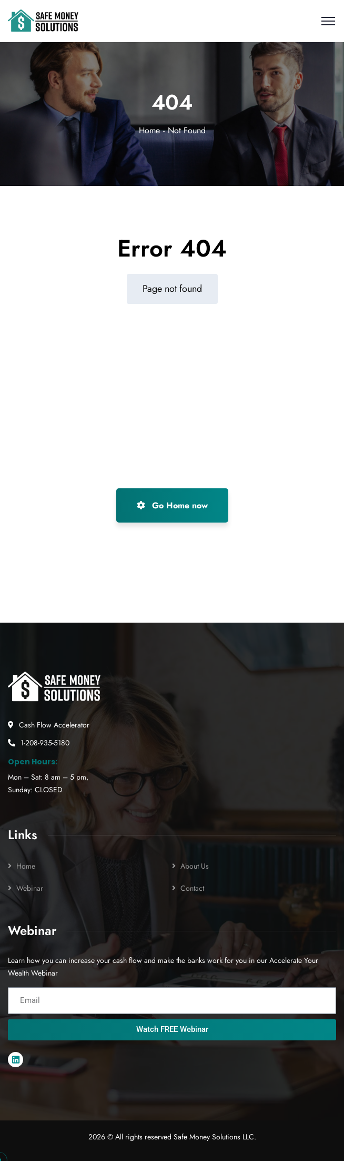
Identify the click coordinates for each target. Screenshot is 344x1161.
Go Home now (172, 505)
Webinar (29, 888)
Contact (192, 888)
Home (149, 130)
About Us (194, 866)
